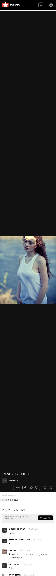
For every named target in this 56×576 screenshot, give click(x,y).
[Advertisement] (28, 39)
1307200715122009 (19, 540)
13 (5, 542)
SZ (4, 566)
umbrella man (17, 530)
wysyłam (45, 517)
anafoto (13, 480)
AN (4, 480)
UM (4, 531)
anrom (13, 551)
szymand (14, 565)
